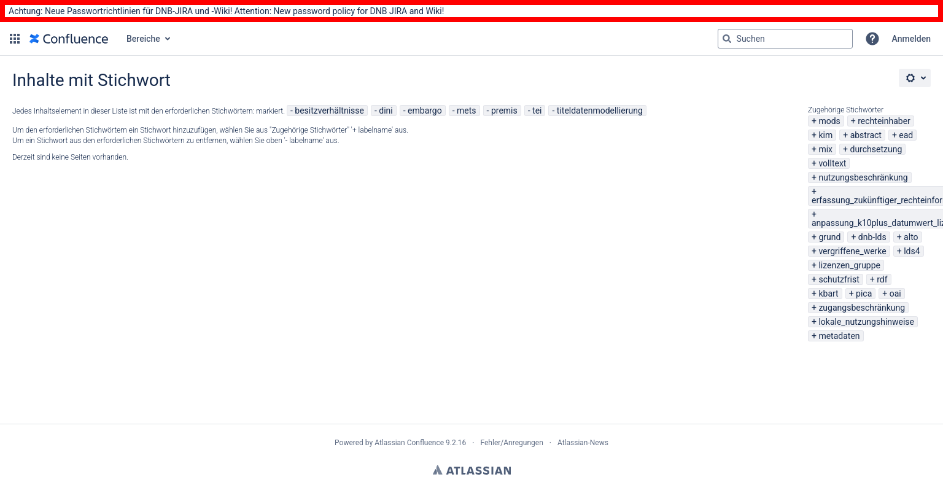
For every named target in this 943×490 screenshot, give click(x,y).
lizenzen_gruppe (849, 265)
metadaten (839, 336)
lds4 (912, 251)
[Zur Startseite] (68, 39)
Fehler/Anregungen (512, 442)
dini (385, 110)
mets (466, 110)
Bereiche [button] (143, 39)
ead (906, 135)
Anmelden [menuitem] (911, 39)
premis (504, 110)
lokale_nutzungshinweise (866, 322)
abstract (866, 135)
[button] (14, 38)
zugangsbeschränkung (861, 308)
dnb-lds (872, 237)
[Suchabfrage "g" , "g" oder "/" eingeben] (785, 39)
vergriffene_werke (852, 251)
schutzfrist (838, 279)
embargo (425, 110)
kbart (828, 293)
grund (829, 237)
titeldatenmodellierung (600, 110)
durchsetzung (876, 149)
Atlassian (472, 470)
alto (911, 237)
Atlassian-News (582, 442)
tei (536, 110)
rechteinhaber (884, 121)
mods (829, 121)
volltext (832, 163)
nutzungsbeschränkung (862, 177)
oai (895, 293)
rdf (882, 279)
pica (864, 293)
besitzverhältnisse (329, 110)
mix (825, 149)
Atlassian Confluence (409, 442)
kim (825, 135)
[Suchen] (727, 39)
